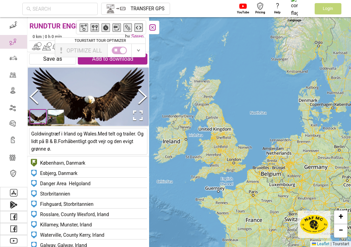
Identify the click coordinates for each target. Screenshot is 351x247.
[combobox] (63, 8)
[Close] (31, 27)
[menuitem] (13, 157)
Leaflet (320, 244)
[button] (341, 217)
